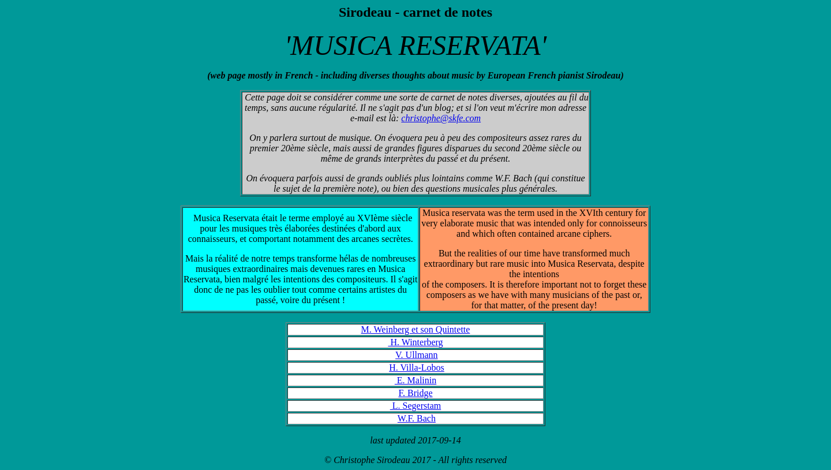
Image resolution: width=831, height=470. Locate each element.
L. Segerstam (415, 406)
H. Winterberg (415, 342)
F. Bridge (415, 393)
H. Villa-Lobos (416, 367)
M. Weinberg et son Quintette (415, 329)
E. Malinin (415, 380)
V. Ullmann (416, 355)
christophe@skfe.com (441, 118)
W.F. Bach (417, 418)
